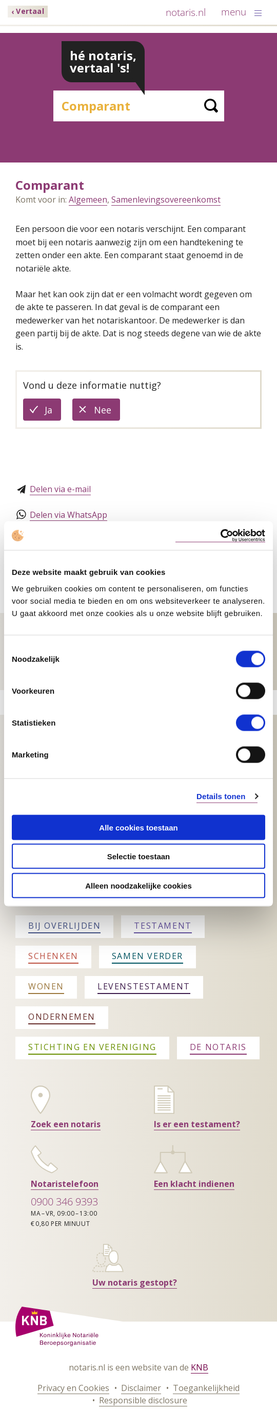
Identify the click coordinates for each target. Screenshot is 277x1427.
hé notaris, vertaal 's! (103, 61)
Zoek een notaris (66, 1124)
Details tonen (220, 796)
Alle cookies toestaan (138, 827)
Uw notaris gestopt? (134, 1282)
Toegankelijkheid (206, 1388)
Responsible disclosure (143, 1400)
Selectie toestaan (138, 856)
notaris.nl (186, 12)
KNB (199, 1367)
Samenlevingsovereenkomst (166, 199)
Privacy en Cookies (73, 1388)
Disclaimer (141, 1388)
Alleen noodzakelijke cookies (138, 885)
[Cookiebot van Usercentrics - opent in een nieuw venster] (220, 536)
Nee (107, 412)
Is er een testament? (197, 1124)
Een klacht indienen (194, 1183)
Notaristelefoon (64, 1183)
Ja (53, 412)
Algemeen (88, 199)
